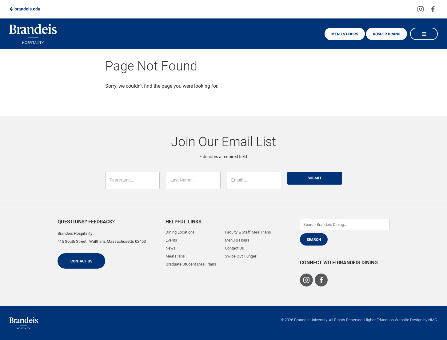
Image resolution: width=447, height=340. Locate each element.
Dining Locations (180, 232)
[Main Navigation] (424, 34)
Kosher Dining (386, 34)
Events (171, 240)
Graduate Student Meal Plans (191, 264)
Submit (314, 178)
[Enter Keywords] (345, 224)
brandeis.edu (24, 8)
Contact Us (81, 261)
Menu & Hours (344, 34)
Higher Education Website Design (393, 320)
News (171, 248)
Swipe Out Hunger (240, 256)
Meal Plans (175, 256)
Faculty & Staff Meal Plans (248, 232)
